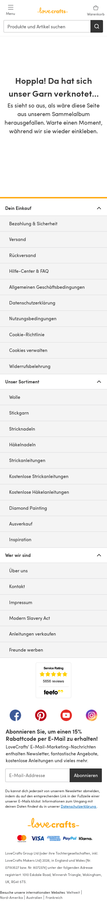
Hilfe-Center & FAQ (29, 271)
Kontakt (17, 586)
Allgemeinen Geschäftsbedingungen (47, 287)
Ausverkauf (20, 524)
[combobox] (47, 26)
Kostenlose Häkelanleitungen (39, 492)
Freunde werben (26, 650)
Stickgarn (19, 413)
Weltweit (73, 892)
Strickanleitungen (27, 460)
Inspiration (20, 539)
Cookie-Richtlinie (27, 334)
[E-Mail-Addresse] (37, 775)
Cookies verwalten (28, 350)
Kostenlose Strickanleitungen (38, 476)
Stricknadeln (22, 429)
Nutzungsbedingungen (32, 318)
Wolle (14, 397)
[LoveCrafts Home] (53, 823)
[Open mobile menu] (10, 10)
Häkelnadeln (22, 444)
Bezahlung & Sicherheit (33, 223)
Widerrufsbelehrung (30, 366)
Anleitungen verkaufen (32, 634)
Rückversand (22, 255)
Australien (34, 897)
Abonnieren (86, 775)
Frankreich (54, 897)
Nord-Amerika (11, 897)
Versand (17, 239)
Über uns (18, 570)
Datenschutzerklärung (32, 303)
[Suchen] (96, 26)
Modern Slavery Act (29, 618)
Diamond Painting (28, 508)
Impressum (20, 602)
